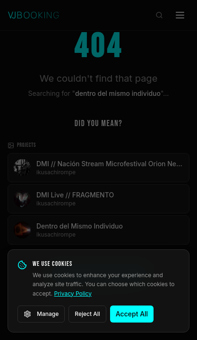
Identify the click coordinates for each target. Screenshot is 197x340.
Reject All (87, 313)
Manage (41, 314)
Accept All (132, 314)
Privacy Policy (73, 293)
